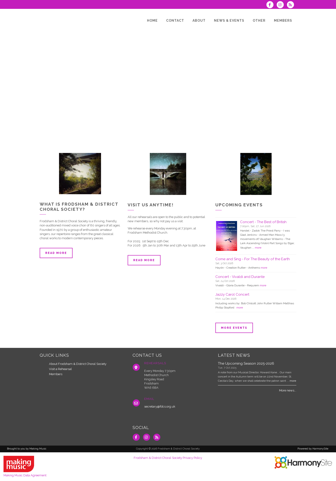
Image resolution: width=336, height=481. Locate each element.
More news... (287, 390)
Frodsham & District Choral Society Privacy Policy (168, 458)
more (258, 247)
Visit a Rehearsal (60, 369)
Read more (56, 253)
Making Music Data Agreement (25, 475)
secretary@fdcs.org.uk (159, 406)
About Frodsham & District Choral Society (77, 364)
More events (234, 327)
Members (55, 374)
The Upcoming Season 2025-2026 (246, 363)
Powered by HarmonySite (313, 448)
